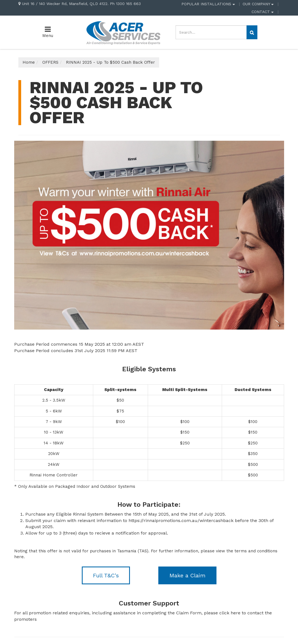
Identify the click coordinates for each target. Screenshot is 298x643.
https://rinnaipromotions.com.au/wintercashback (181, 520)
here (19, 556)
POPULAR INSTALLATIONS (208, 4)
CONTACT (263, 11)
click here (229, 612)
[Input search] (211, 32)
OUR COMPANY (258, 4)
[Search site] (252, 32)
